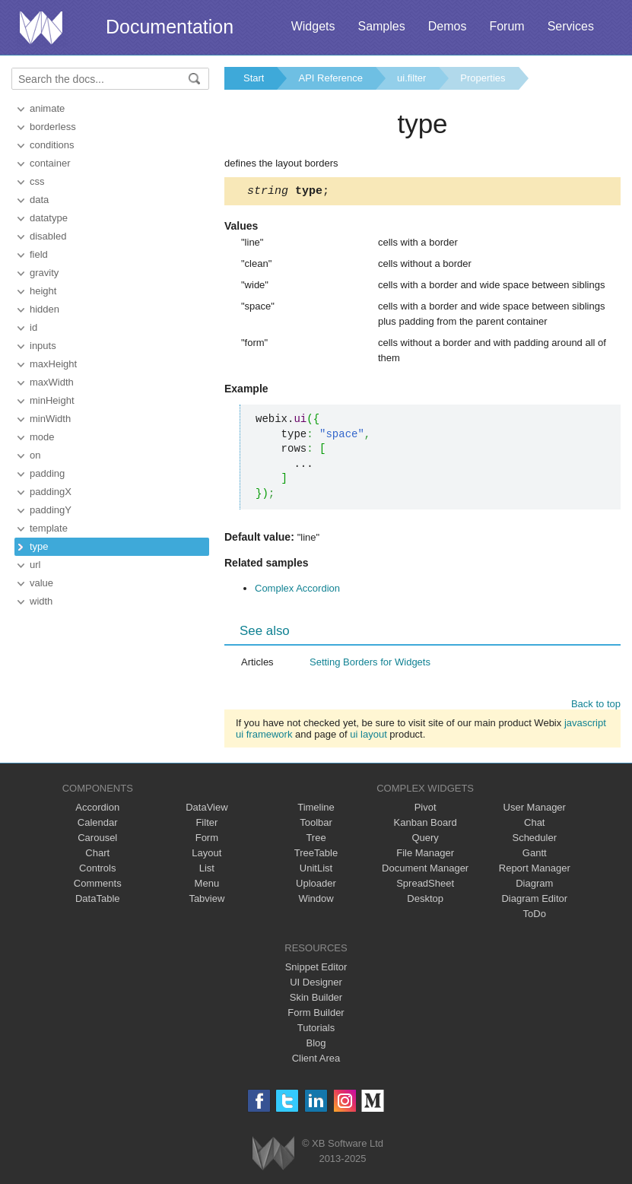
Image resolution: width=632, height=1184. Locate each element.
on (35, 455)
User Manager (534, 809)
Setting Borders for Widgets (370, 664)
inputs (43, 345)
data (39, 199)
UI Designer (316, 984)
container (50, 163)
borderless (53, 126)
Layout (206, 855)
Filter (206, 824)
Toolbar (316, 824)
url (35, 564)
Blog (316, 1045)
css (37, 181)
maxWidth (52, 382)
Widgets (313, 26)
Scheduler (534, 840)
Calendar (98, 824)
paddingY (50, 510)
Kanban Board (425, 824)
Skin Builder (316, 999)
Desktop (425, 900)
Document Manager (425, 870)
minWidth (50, 418)
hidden (44, 309)
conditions (52, 145)
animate (47, 108)
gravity (44, 272)
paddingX (50, 491)
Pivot (425, 809)
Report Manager (534, 870)
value (41, 583)
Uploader (316, 885)
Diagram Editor (534, 900)
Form (206, 840)
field (39, 254)
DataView (206, 809)
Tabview (206, 900)
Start (253, 78)
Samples (381, 26)
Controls (97, 870)
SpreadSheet (425, 885)
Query (424, 840)
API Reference (330, 78)
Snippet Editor (316, 969)
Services (571, 26)
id (33, 327)
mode (42, 437)
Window (315, 900)
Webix (273, 1155)
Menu (207, 885)
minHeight (52, 400)
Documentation (169, 26)
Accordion (97, 809)
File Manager (425, 855)
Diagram (534, 885)
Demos (447, 26)
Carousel (97, 840)
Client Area (316, 1060)
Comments (98, 885)
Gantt (534, 855)
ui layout (368, 736)
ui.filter (411, 78)
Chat (534, 824)
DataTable (97, 900)
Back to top (596, 706)
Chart (97, 855)
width (41, 601)
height (43, 291)
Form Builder (315, 1015)
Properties (482, 78)
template (49, 528)
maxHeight (53, 364)
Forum (506, 26)
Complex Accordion (297, 590)
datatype (49, 218)
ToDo (534, 916)
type (39, 546)
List (206, 870)
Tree (316, 840)
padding (47, 473)
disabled (48, 236)
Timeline (316, 809)
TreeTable (316, 855)
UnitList (316, 870)
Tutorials (316, 1030)
